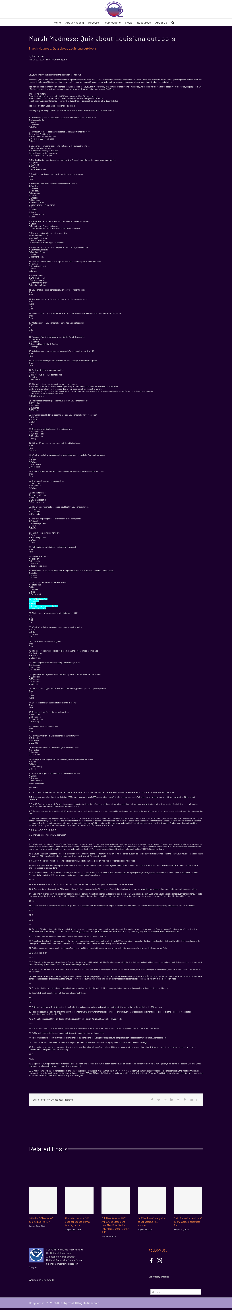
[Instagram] (159, 1260)
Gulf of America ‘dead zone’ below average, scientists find (188, 1222)
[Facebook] (151, 1260)
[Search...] (175, 1292)
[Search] (153, 1292)
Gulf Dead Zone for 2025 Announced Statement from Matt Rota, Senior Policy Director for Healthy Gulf (115, 1225)
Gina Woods (48, 1279)
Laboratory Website (159, 1276)
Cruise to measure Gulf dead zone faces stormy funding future (77, 1222)
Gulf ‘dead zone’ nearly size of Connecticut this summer (151, 1222)
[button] (172, 22)
